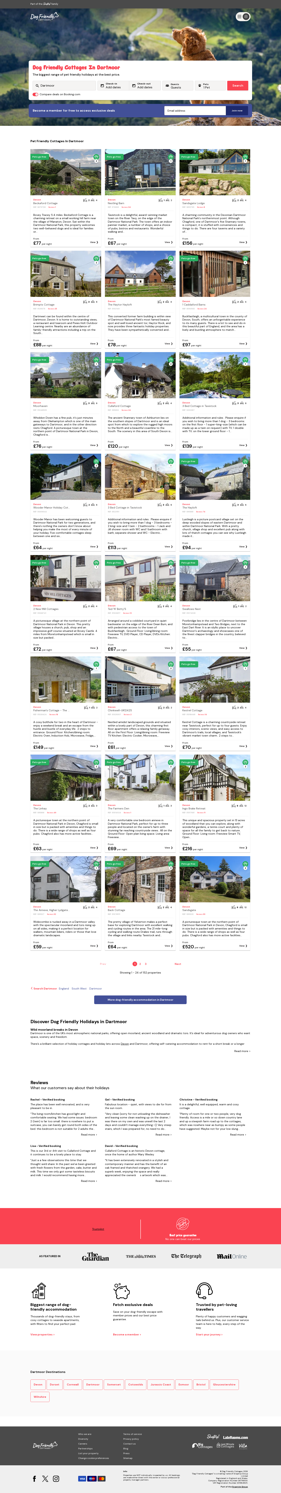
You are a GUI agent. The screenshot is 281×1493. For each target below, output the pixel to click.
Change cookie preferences (93, 1458)
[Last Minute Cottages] (44, 17)
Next (178, 964)
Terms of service (132, 1434)
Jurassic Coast (161, 1384)
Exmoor (184, 1384)
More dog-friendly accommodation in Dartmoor (140, 999)
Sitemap (128, 1458)
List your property (88, 1453)
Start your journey (208, 1334)
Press (126, 1453)
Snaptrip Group (240, 1486)
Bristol (201, 1384)
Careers (82, 1443)
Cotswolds (135, 1384)
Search (237, 86)
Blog (125, 1448)
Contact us (129, 1443)
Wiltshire (40, 1397)
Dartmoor (93, 1384)
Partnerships (85, 1448)
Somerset (114, 1384)
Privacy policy (131, 1438)
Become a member (126, 1334)
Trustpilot (98, 1229)
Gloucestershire (224, 1384)
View (93, 242)
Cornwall (73, 1384)
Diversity (83, 1438)
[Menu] (243, 16)
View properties (41, 1334)
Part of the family (44, 4)
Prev (103, 964)
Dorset (54, 1384)
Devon (125, 1043)
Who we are (84, 1434)
